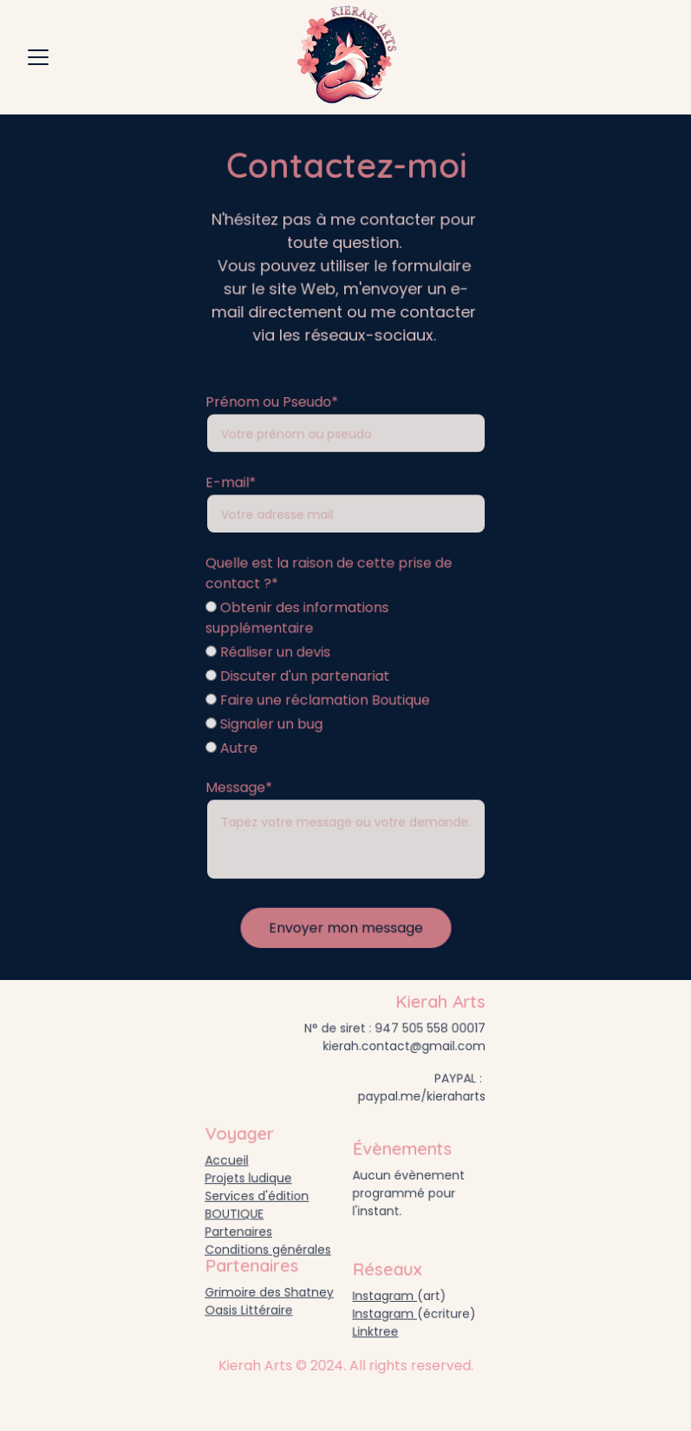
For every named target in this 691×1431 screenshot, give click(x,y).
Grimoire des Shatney (269, 1292)
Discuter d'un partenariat (297, 675)
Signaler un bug (265, 722)
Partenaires (239, 1230)
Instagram (385, 1296)
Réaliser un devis (268, 652)
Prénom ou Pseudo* (272, 406)
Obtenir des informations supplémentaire (297, 619)
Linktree (376, 1331)
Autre (232, 746)
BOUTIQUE (235, 1213)
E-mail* (232, 485)
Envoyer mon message (345, 922)
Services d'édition (257, 1195)
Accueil (227, 1161)
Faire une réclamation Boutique (317, 699)
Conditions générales (267, 1247)
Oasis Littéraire (249, 1309)
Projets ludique (248, 1178)
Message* (240, 784)
